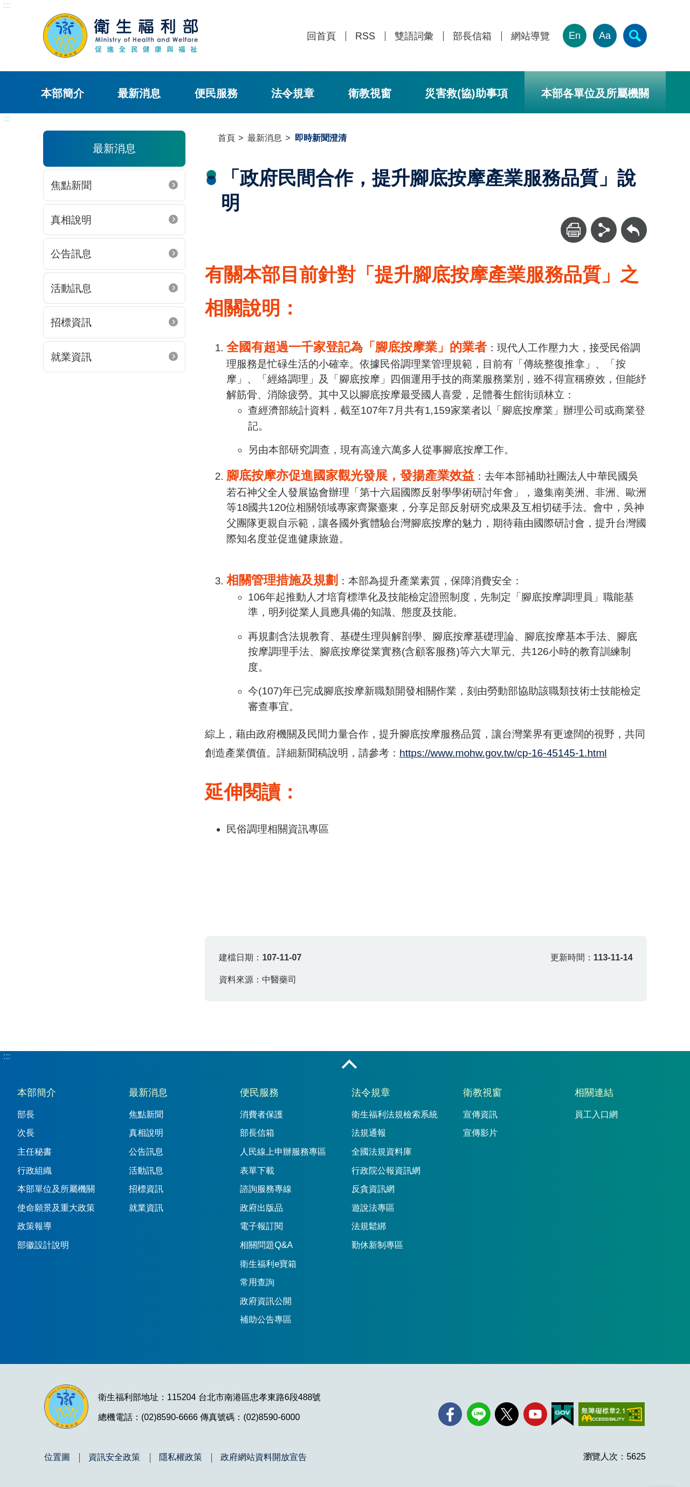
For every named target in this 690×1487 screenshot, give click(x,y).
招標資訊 (71, 322)
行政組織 (34, 1170)
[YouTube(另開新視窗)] (535, 1414)
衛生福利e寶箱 (268, 1263)
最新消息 (139, 93)
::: (6, 5)
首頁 (226, 137)
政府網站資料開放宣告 (263, 1457)
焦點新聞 (71, 185)
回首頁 (321, 36)
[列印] (573, 230)
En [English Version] (575, 35)
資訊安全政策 (114, 1457)
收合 (349, 1065)
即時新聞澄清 (321, 137)
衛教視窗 (369, 93)
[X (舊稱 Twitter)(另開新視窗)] (507, 1414)
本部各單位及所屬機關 (595, 93)
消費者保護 (261, 1114)
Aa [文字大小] (605, 35)
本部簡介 (62, 93)
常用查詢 (257, 1282)
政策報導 (34, 1226)
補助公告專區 (266, 1319)
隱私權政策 (180, 1457)
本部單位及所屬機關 (56, 1188)
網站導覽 (530, 36)
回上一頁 (634, 222)
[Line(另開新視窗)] (479, 1414)
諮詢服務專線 (266, 1188)
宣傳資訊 (480, 1114)
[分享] (604, 230)
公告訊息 (71, 254)
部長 (25, 1114)
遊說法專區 (373, 1207)
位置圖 (57, 1457)
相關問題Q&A (266, 1245)
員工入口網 (596, 1114)
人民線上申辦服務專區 (283, 1151)
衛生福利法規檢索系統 (394, 1114)
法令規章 (292, 93)
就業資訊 (71, 357)
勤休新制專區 (377, 1245)
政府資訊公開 (266, 1301)
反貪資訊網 (373, 1188)
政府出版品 (261, 1207)
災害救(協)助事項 (466, 93)
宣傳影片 (480, 1132)
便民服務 (216, 93)
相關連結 (594, 1092)
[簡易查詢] (635, 35)
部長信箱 (472, 36)
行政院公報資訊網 (385, 1170)
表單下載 (257, 1170)
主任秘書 (34, 1151)
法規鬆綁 (368, 1226)
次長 (25, 1132)
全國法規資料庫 (381, 1151)
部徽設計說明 (43, 1245)
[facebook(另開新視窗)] (450, 1414)
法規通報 (368, 1132)
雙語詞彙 (414, 36)
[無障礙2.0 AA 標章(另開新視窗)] (611, 1414)
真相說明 (71, 220)
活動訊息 (71, 288)
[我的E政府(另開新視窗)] (562, 1414)
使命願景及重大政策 (56, 1207)
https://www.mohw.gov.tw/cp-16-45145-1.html (503, 753)
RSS (365, 36)
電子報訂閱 (261, 1226)
